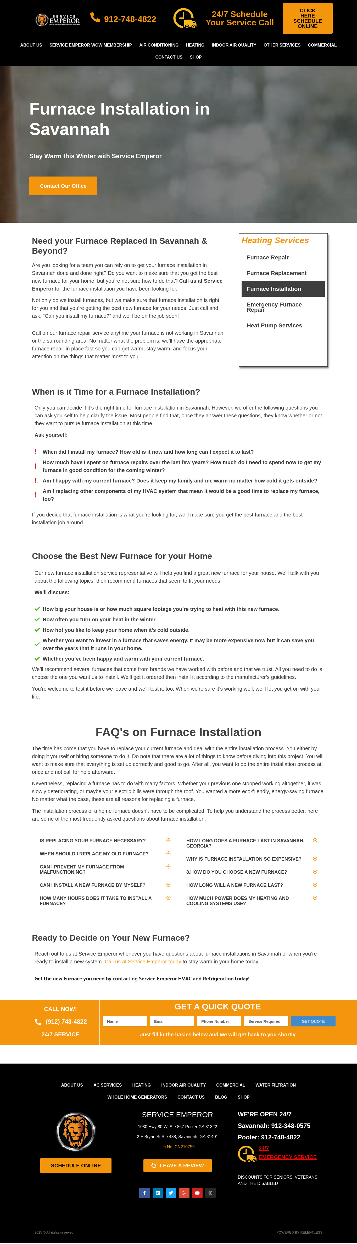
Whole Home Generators (137, 1097)
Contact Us (168, 57)
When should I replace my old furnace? (94, 853)
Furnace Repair (268, 257)
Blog (221, 1097)
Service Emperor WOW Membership (90, 45)
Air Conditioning (158, 45)
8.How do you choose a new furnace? (236, 872)
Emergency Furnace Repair (274, 307)
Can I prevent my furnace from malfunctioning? (82, 869)
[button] (105, 840)
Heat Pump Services (274, 325)
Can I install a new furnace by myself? (93, 885)
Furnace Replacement (277, 273)
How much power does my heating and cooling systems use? (237, 901)
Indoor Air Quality (234, 45)
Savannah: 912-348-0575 (274, 1125)
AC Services (107, 1085)
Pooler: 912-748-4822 (269, 1137)
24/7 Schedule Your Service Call (240, 18)
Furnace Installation (274, 289)
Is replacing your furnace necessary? (93, 840)
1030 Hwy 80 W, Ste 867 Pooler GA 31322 (177, 1126)
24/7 (264, 1148)
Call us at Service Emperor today (143, 961)
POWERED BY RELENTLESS (299, 1234)
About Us (31, 45)
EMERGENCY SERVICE (288, 1157)
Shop (196, 57)
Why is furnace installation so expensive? (244, 859)
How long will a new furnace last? (234, 885)
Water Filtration (276, 1085)
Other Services (282, 45)
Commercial (322, 45)
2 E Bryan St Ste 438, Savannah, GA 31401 (177, 1136)
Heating (195, 45)
